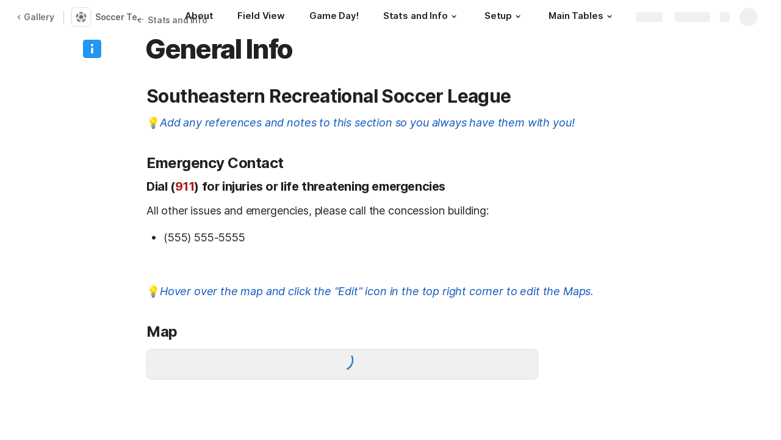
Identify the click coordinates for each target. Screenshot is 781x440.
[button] (454, 16)
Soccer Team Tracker (124, 17)
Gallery (35, 17)
